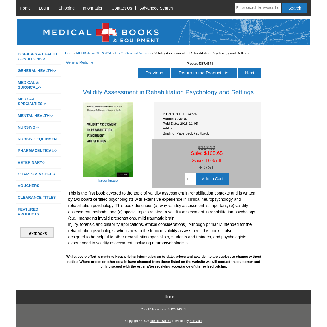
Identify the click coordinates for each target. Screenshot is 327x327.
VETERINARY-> (32, 162)
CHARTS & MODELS (36, 174)
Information (93, 8)
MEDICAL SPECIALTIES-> (32, 101)
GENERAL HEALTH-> (37, 70)
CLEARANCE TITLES (37, 197)
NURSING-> (28, 127)
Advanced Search (156, 8)
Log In (44, 8)
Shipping (66, 8)
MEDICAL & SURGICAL (94, 53)
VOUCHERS (28, 185)
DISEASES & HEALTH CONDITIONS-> (37, 56)
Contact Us (122, 8)
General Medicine (138, 53)
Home (25, 8)
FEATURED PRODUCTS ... (31, 211)
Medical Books (160, 321)
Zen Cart (196, 321)
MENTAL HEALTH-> (35, 115)
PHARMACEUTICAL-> (37, 150)
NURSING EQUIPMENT (38, 139)
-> (29, 85)
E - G (119, 53)
